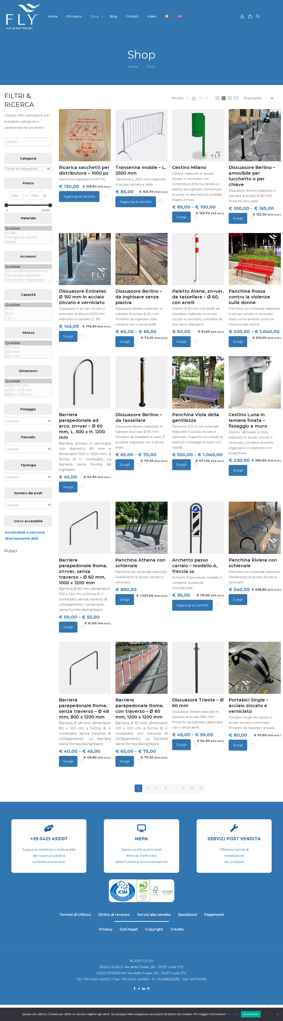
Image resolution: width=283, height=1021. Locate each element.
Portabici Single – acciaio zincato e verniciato (248, 705)
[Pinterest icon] (148, 988)
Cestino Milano (189, 167)
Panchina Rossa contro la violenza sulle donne (249, 297)
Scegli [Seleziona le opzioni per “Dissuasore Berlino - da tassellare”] (125, 465)
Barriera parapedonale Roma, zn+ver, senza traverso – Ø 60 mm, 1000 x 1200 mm (83, 571)
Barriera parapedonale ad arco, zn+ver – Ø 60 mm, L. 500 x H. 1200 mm (82, 426)
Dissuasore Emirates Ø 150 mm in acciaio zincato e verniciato (82, 297)
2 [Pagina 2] (147, 788)
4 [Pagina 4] (165, 788)
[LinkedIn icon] (144, 988)
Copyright (154, 929)
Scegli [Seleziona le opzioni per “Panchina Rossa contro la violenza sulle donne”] (238, 341)
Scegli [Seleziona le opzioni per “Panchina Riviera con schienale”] (238, 599)
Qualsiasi (28, 228)
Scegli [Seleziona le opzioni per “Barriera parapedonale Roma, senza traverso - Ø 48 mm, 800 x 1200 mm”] (68, 761)
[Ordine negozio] (259, 98)
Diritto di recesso (114, 915)
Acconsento (250, 1014)
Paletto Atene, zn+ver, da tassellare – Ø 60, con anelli (198, 297)
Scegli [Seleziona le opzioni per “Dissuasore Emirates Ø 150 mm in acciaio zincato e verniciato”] (68, 336)
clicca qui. (232, 1014)
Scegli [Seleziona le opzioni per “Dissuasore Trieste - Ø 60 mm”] (181, 745)
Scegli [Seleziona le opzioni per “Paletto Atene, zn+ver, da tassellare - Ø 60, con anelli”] (181, 341)
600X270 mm (28, 385)
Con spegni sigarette (28, 275)
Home (133, 66)
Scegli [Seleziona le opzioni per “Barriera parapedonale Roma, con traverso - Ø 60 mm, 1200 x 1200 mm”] (125, 761)
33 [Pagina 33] (201, 788)
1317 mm (28, 347)
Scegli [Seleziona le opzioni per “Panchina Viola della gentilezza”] (181, 465)
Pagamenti (214, 915)
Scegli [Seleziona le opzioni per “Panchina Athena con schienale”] (125, 599)
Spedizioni (187, 915)
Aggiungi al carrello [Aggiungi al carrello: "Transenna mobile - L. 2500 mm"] (136, 202)
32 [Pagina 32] (192, 788)
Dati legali (129, 929)
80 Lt (28, 309)
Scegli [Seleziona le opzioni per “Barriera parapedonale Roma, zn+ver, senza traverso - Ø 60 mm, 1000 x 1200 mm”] (68, 627)
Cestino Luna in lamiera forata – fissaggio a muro (248, 420)
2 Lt (28, 318)
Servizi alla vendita (154, 915)
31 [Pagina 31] (183, 788)
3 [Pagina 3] (156, 788)
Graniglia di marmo (28, 237)
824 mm (28, 352)
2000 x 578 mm (28, 390)
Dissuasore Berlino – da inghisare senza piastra (138, 297)
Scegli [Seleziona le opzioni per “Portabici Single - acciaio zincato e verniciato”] (238, 745)
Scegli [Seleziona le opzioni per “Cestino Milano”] (181, 217)
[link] (187, 98)
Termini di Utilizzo (75, 915)
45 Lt (28, 313)
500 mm (28, 356)
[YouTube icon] (139, 988)
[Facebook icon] (134, 988)
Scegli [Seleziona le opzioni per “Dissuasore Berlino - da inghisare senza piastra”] (125, 341)
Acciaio (28, 233)
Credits (177, 929)
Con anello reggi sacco (28, 280)
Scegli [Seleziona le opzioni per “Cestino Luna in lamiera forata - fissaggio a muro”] (238, 470)
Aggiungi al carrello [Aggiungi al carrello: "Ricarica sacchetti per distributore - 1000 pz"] (79, 196)
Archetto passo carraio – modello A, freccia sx (195, 565)
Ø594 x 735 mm (28, 394)
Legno (28, 242)
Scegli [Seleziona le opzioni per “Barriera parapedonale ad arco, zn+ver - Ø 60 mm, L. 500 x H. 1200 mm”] (68, 487)
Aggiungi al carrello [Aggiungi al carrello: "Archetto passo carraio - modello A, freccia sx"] (192, 605)
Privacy (105, 929)
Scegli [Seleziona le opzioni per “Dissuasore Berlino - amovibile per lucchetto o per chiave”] (238, 218)
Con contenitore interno (28, 271)
